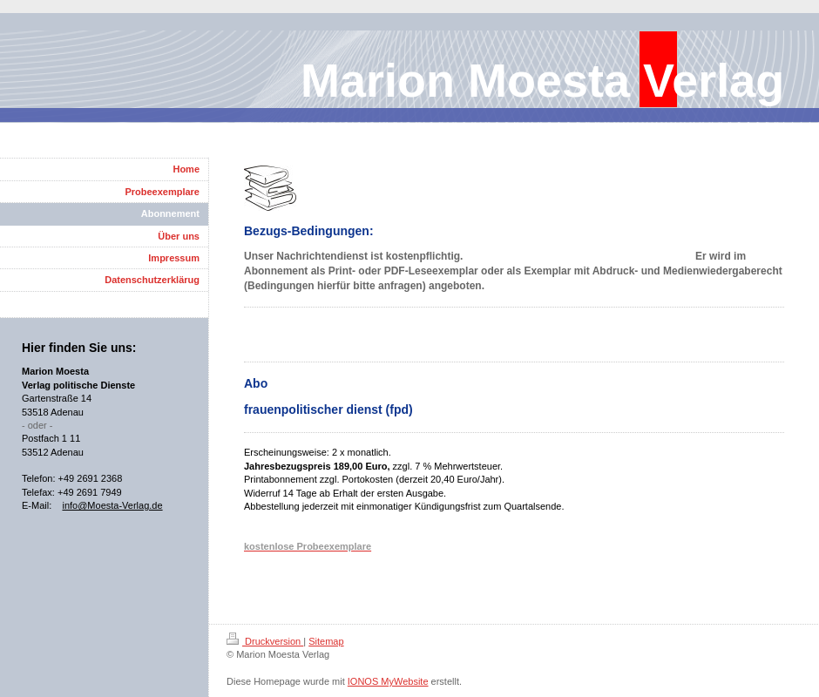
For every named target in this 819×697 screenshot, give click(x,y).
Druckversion (265, 641)
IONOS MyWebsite (388, 681)
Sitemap (325, 641)
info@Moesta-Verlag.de (112, 505)
